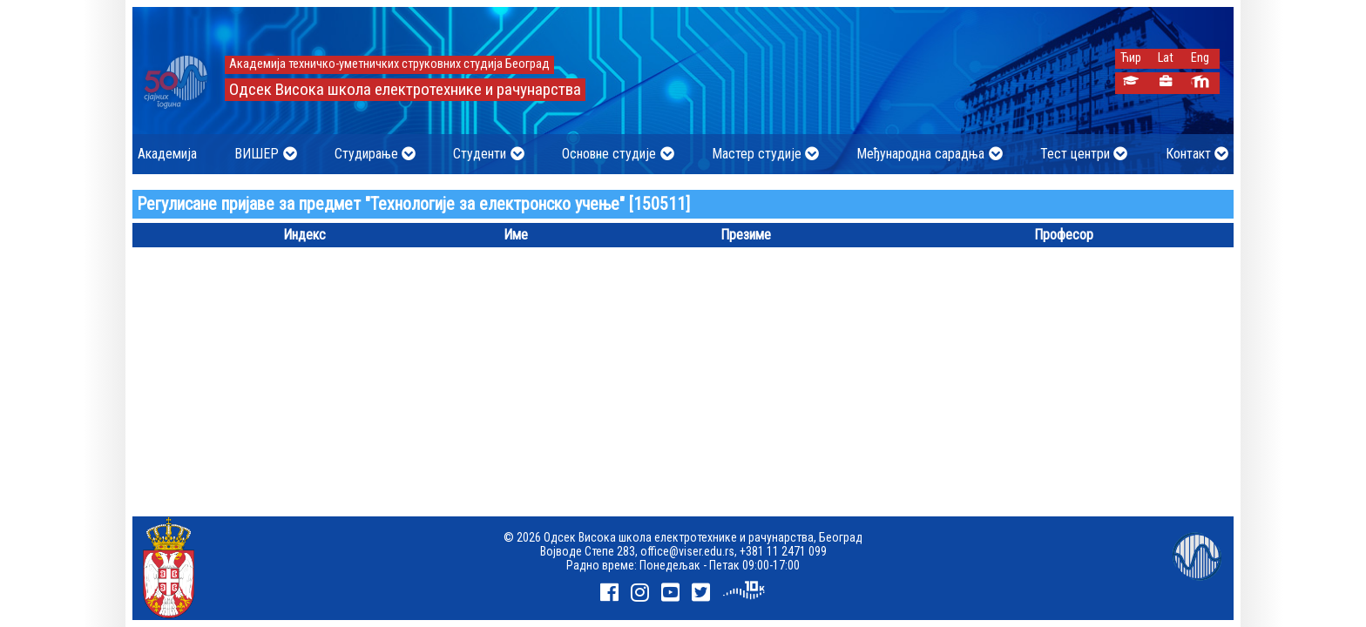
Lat (1165, 58)
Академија (167, 153)
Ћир (1130, 58)
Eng (1200, 58)
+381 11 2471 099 (783, 551)
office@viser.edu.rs (687, 551)
